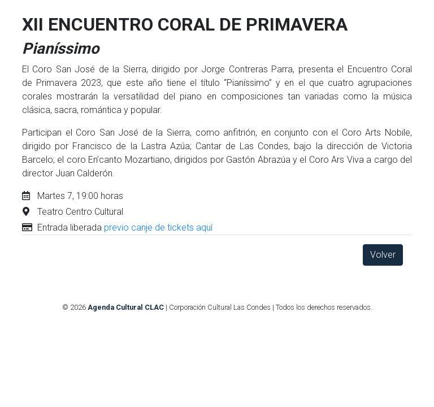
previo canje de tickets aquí (158, 227)
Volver (383, 254)
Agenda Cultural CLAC (126, 307)
